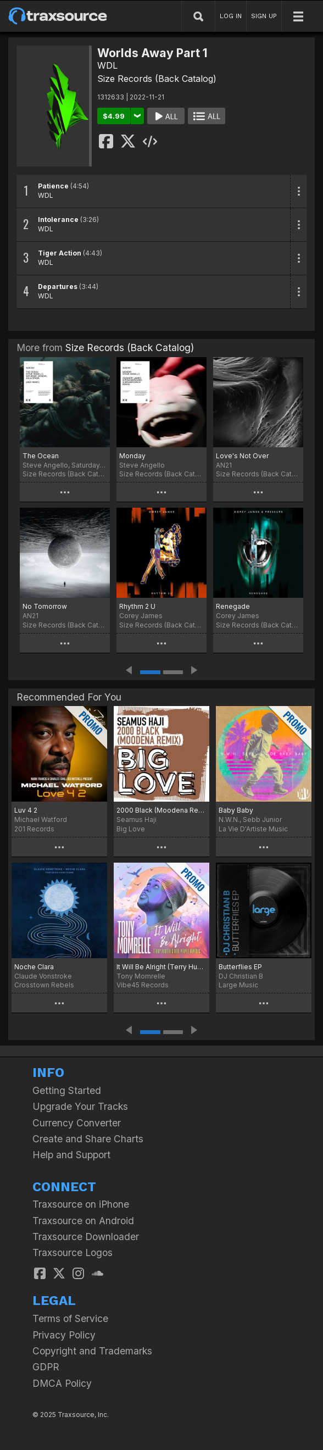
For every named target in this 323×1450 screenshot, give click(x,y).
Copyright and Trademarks (92, 1351)
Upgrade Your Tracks (80, 1106)
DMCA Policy (62, 1383)
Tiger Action (59, 253)
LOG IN (231, 16)
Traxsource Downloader (85, 1236)
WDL (107, 65)
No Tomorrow (45, 606)
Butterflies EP (240, 967)
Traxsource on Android (83, 1220)
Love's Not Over (242, 456)
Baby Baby (236, 810)
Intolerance (58, 219)
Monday (132, 456)
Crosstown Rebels (44, 985)
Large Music (238, 985)
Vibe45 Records (142, 985)
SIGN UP (264, 16)
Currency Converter (76, 1123)
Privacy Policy (64, 1335)
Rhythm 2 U (137, 606)
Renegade (233, 606)
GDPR (45, 1367)
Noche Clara (34, 967)
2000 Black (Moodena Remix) (161, 810)
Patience (53, 186)
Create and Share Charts (87, 1139)
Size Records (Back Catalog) (156, 78)
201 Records (34, 829)
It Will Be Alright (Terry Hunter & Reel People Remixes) (161, 967)
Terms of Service (70, 1318)
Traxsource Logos (72, 1252)
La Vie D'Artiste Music (253, 829)
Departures (57, 286)
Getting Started (66, 1090)
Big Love (130, 829)
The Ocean (41, 456)
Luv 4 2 (25, 810)
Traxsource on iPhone (80, 1204)
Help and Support (71, 1154)
